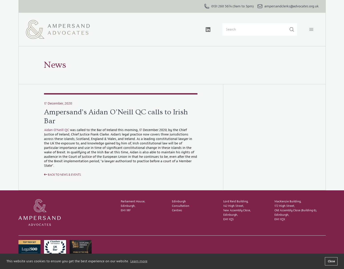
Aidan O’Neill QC (56, 130)
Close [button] (331, 261)
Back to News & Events (62, 174)
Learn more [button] (138, 261)
